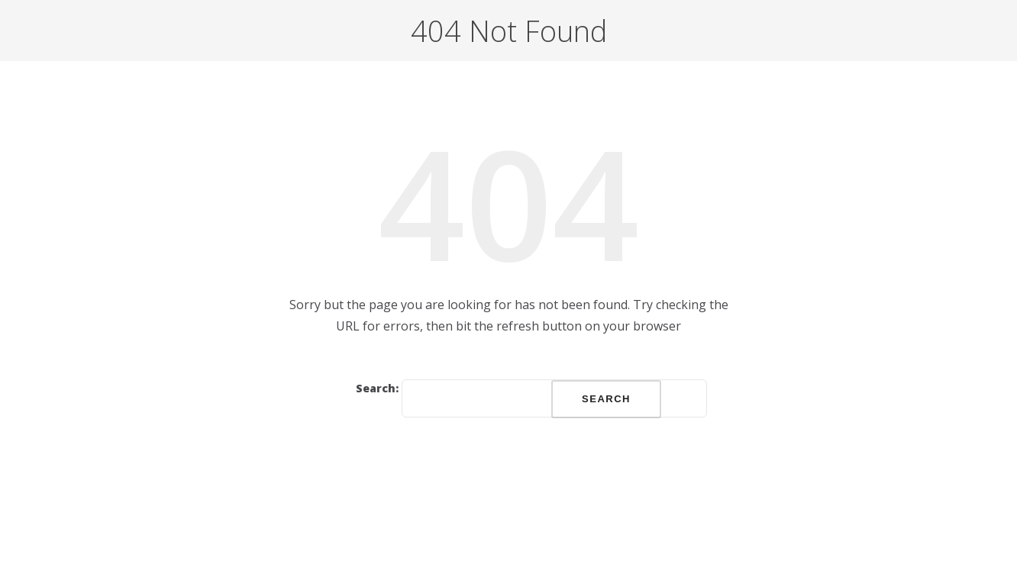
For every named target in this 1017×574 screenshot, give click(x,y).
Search (606, 399)
